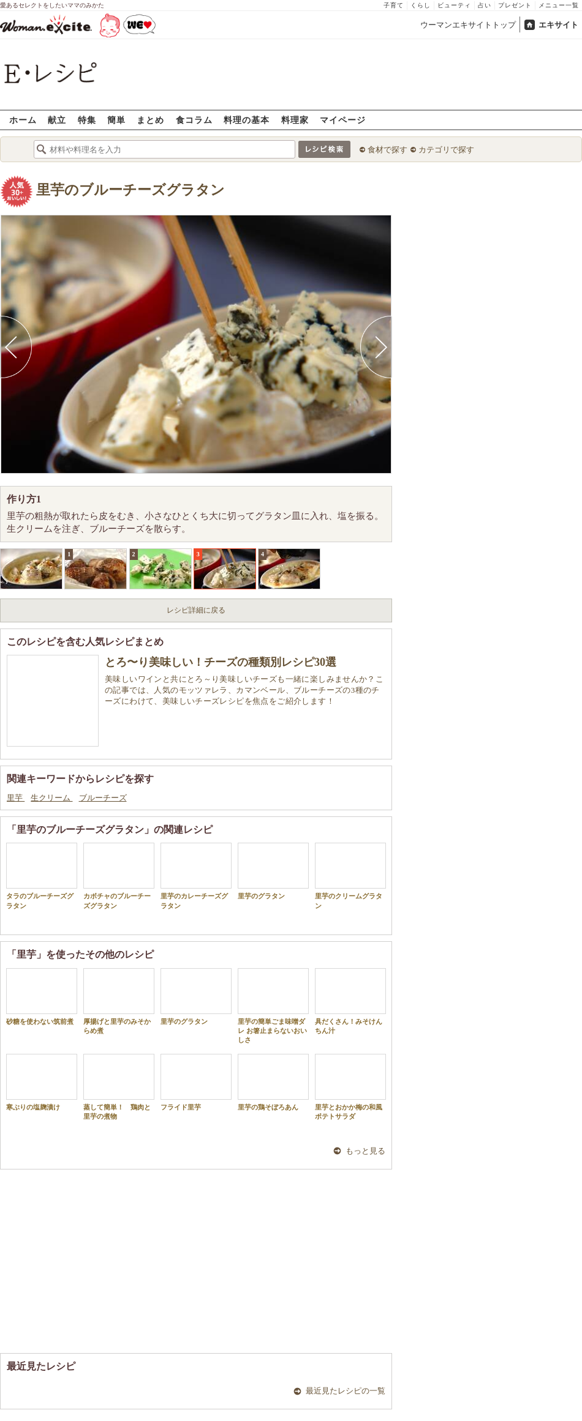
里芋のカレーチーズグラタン (196, 876)
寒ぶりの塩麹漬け (41, 1082)
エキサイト (558, 24)
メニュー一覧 (559, 5)
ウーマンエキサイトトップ (468, 24)
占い (484, 5)
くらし (420, 5)
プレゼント (515, 5)
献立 (57, 119)
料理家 (295, 119)
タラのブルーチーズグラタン (41, 876)
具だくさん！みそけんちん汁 (350, 1001)
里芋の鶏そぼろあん (273, 1082)
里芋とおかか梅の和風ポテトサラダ (350, 1087)
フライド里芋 (196, 1082)
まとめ (150, 119)
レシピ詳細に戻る (196, 610)
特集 (87, 119)
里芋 (16, 797)
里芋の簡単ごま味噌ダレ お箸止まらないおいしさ (273, 1006)
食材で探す (387, 149)
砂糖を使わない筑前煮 (41, 996)
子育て (394, 5)
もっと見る (365, 1150)
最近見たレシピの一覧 (345, 1390)
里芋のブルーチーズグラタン (130, 190)
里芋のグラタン (273, 871)
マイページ (343, 119)
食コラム (194, 119)
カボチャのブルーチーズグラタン (118, 876)
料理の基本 (247, 119)
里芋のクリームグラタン (350, 876)
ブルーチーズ (103, 797)
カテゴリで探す (446, 149)
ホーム (23, 119)
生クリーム (51, 797)
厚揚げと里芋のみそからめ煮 (118, 1001)
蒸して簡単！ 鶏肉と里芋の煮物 (118, 1087)
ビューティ (454, 5)
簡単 (116, 119)
